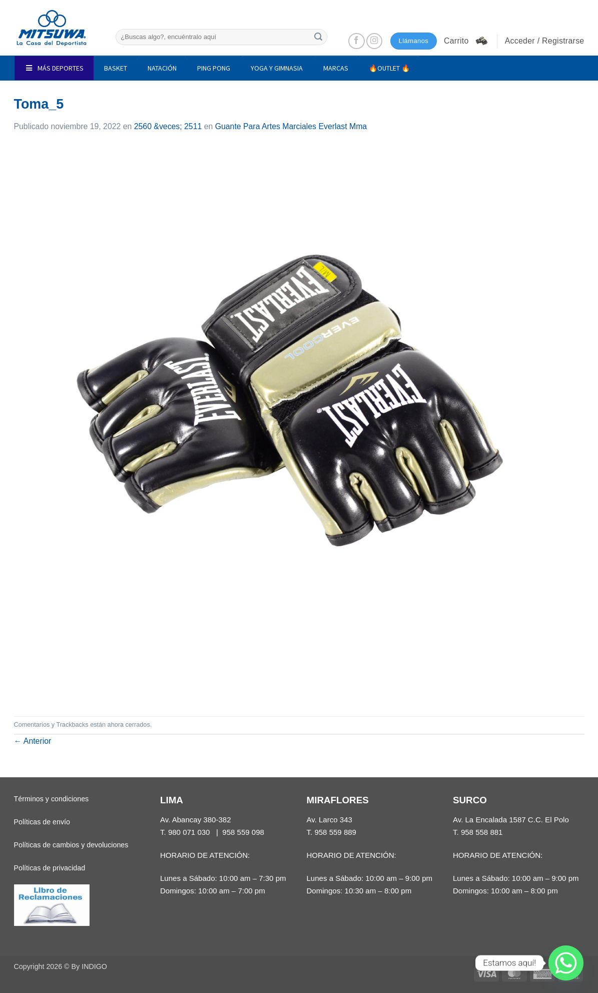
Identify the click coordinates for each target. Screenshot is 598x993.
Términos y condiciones (51, 799)
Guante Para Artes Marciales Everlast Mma (291, 126)
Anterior (33, 741)
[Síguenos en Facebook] (356, 41)
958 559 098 (243, 832)
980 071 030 (189, 832)
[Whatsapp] (565, 962)
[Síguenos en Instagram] (374, 41)
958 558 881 (482, 832)
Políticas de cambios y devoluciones (71, 845)
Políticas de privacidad (50, 868)
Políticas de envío (42, 822)
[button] (467, 41)
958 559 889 (335, 832)
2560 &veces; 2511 (168, 126)
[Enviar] (318, 37)
